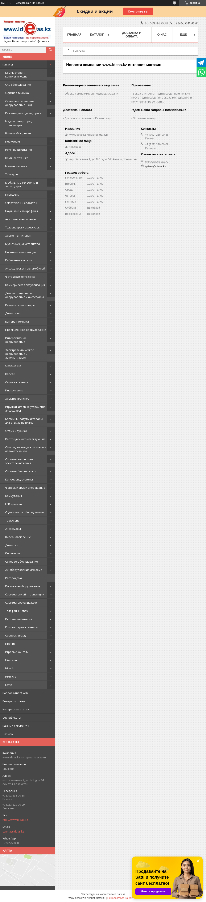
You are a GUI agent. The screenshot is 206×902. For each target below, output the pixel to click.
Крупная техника (16, 158)
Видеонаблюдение (18, 133)
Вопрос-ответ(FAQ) (15, 693)
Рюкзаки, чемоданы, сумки (23, 113)
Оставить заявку (144, 118)
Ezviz (8, 685)
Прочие (10, 644)
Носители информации (20, 252)
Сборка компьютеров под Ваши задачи (91, 93)
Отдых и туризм (16, 431)
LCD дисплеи (13, 504)
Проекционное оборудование (25, 330)
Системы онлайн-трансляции (24, 594)
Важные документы (16, 726)
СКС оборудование (18, 85)
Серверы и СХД (15, 635)
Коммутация (13, 496)
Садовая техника (17, 382)
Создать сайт (23, 2)
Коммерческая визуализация (25, 285)
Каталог (8, 64)
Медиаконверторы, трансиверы (18, 123)
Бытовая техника (17, 321)
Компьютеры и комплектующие (16, 74)
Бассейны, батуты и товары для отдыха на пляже (24, 420)
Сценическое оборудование (24, 512)
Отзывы (8, 734)
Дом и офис (12, 313)
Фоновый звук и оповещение (25, 488)
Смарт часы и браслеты (21, 203)
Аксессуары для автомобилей (25, 268)
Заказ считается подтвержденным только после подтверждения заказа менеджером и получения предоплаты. (161, 97)
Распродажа (13, 578)
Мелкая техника (16, 166)
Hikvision (11, 660)
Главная (74, 34)
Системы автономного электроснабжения (20, 461)
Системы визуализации (21, 602)
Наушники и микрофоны (21, 211)
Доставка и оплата (131, 34)
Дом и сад (11, 545)
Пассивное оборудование (22, 586)
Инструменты (14, 390)
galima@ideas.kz (13, 831)
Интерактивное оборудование (16, 340)
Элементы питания (18, 236)
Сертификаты (12, 717)
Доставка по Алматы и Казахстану (88, 118)
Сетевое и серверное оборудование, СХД (19, 103)
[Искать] (50, 50)
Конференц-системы (19, 479)
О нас (162, 34)
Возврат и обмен (14, 701)
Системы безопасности (21, 471)
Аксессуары (13, 529)
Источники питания (18, 150)
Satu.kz (121, 894)
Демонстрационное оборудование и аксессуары (24, 295)
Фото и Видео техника (20, 277)
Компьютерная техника (21, 627)
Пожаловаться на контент (122, 898)
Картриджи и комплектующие (25, 439)
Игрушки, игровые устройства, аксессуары (25, 408)
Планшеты (12, 194)
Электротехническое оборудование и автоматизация (19, 353)
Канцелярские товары (20, 305)
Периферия (13, 141)
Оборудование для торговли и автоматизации (25, 449)
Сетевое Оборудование (21, 561)
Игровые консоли (17, 652)
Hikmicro (10, 676)
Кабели (10, 374)
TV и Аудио (12, 174)
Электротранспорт (18, 398)
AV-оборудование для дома (23, 570)
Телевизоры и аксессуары (22, 227)
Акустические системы (20, 219)
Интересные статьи (16, 709)
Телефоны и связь (17, 611)
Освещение (13, 366)
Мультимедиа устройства (22, 244)
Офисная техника (17, 93)
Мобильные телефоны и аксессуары (21, 184)
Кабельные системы (19, 260)
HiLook (9, 668)
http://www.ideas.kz (15, 820)
